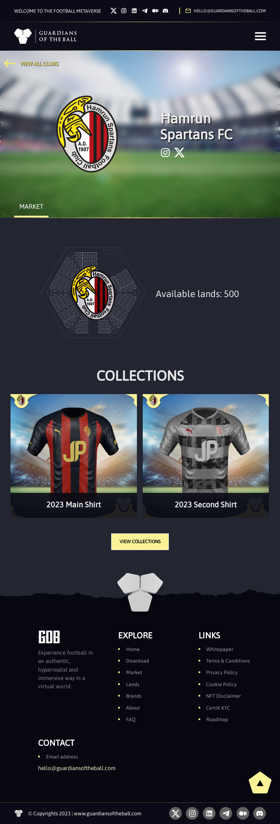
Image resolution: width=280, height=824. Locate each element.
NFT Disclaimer (223, 696)
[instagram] (165, 152)
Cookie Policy (221, 684)
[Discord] (165, 11)
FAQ (130, 719)
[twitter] (179, 152)
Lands (132, 684)
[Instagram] (124, 11)
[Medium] (155, 11)
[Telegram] (145, 11)
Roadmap (217, 719)
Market (134, 672)
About (133, 708)
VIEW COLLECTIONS (140, 541)
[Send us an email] (222, 11)
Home (133, 649)
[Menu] (260, 36)
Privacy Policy (222, 672)
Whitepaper (219, 649)
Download (137, 661)
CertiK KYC (218, 708)
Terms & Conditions (228, 661)
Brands (134, 696)
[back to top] (260, 782)
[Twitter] (113, 11)
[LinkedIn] (134, 11)
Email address (62, 757)
